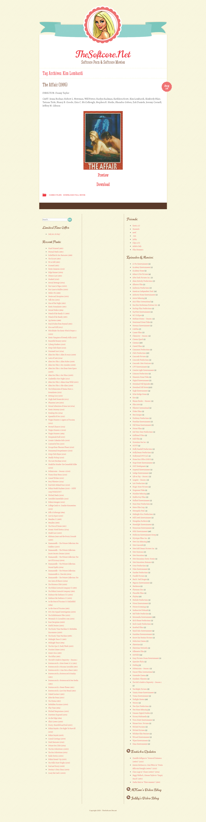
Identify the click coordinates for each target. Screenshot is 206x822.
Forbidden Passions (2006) (58, 704)
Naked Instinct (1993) (56, 694)
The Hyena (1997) (54, 701)
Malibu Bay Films (139, 497)
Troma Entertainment (141, 696)
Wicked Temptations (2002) (58, 711)
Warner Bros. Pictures (141, 723)
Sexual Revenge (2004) (56, 282)
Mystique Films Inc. (140, 538)
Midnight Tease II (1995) (57, 639)
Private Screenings (139, 606)
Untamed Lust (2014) (56, 351)
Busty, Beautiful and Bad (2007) (60, 725)
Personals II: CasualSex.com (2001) (61, 618)
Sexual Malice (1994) (55, 310)
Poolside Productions (140, 600)
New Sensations (138, 555)
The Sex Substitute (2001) (57, 752)
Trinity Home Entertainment (143, 692)
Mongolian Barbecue (140, 521)
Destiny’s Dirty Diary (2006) (58, 769)
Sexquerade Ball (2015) (56, 437)
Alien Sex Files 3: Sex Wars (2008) (60, 375)
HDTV (135, 445)
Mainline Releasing (139, 493)
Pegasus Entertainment (141, 582)
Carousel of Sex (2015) (56, 444)
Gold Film (136, 438)
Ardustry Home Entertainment (144, 294)
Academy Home (138, 270)
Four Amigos (137, 414)
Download (103, 184)
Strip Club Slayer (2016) (57, 348)
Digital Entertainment (141, 380)
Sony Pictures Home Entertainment (146, 658)
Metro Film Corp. (139, 507)
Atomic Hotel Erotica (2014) (58, 529)
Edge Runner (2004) (55, 272)
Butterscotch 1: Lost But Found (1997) (62, 690)
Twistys (135, 702)
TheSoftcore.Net (103, 54)
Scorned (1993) (53, 265)
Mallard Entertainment (141, 500)
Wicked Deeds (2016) (56, 495)
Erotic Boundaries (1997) (57, 306)
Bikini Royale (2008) (56, 735)
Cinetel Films (137, 346)
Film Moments (138, 249)
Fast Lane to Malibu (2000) (58, 289)
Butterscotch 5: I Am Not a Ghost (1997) (63, 670)
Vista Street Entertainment (142, 720)
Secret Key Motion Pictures (142, 637)
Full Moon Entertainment (142, 425)
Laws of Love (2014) (55, 358)
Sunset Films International (142, 672)
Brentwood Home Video (141, 322)
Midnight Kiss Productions (143, 514)
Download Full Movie (74, 195)
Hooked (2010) (53, 279)
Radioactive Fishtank (140, 610)
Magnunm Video (139, 490)
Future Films (137, 428)
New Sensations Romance (142, 562)
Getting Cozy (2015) (55, 396)
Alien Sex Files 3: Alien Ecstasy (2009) (62, 354)
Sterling (136, 665)
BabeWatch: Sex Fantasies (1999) (60, 255)
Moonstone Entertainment (142, 528)
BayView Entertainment (141, 312)
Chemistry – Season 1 (140, 336)
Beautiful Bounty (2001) (57, 341)
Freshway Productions (141, 418)
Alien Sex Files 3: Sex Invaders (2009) (62, 365)
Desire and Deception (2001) (58, 296)
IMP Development (139, 466)
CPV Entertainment (140, 366)
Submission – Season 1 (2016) (59, 471)
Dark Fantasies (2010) (56, 742)
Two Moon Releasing (140, 709)
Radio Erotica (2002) (55, 756)
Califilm (136, 329)
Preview (103, 175)
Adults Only (137, 246)
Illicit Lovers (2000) (55, 721)
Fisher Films (137, 411)
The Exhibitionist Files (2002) (59, 615)
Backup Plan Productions (142, 308)
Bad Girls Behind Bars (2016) (59, 485)
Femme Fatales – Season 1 (142, 401)
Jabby (135, 239)
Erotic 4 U (136, 225)
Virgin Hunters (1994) (56, 433)
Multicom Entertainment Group (144, 534)
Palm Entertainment (140, 569)
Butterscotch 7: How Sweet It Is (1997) (62, 663)
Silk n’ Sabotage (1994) (56, 512)
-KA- (134, 236)
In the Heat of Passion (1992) (59, 608)
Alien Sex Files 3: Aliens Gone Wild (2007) (63, 382)
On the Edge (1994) (55, 718)
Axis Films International (142, 301)
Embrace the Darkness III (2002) (60, 594)
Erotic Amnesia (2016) (56, 269)
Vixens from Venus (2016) (57, 474)
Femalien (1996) (54, 522)
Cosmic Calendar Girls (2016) (59, 440)
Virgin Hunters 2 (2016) (57, 430)
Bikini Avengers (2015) (56, 502)
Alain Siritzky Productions (142, 281)
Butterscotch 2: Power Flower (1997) (61, 687)
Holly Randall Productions (142, 449)
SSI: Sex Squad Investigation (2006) (62, 612)
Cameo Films (55, 195)
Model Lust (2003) (55, 533)
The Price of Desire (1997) (57, 526)
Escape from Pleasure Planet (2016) (61, 447)
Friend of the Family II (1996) (59, 313)
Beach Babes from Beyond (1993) (60, 323)
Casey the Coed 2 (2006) (57, 773)
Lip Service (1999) (54, 320)
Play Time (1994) (54, 708)
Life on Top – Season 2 (141, 476)
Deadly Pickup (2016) (56, 457)
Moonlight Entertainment (142, 524)
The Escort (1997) (54, 258)
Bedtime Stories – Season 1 (142, 318)
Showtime (136, 644)
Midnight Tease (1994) (56, 642)
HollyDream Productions (142, 452)
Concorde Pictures (139, 356)
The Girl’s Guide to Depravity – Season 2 (62, 660)
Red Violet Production (141, 613)
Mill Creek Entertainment (142, 517)
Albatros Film (138, 284)
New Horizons (138, 552)
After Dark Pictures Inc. (141, 277)
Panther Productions (140, 572)
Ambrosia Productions (141, 288)
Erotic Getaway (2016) (56, 409)
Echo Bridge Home (140, 394)
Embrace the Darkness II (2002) (60, 598)
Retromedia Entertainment (142, 617)
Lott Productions (139, 483)
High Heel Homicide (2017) (58, 399)
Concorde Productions (141, 360)
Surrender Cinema (139, 675)
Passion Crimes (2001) (56, 649)
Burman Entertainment (141, 325)
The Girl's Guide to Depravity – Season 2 (147, 682)
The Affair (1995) (55, 85)
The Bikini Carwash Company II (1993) (62, 588)
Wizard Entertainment (141, 737)
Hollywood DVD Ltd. (140, 456)
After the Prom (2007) (56, 697)
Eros (134, 397)
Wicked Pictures (139, 730)
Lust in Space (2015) (55, 516)
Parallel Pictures (139, 576)
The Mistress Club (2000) (57, 584)
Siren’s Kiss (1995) (55, 653)
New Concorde (138, 545)
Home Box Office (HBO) (142, 459)
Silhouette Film (138, 651)
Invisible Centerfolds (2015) (58, 498)
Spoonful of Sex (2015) (56, 416)
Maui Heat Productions (141, 504)
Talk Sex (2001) (54, 299)
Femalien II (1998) (55, 519)
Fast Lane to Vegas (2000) (57, 286)
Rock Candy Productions (142, 624)
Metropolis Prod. (139, 510)
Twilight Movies (138, 699)
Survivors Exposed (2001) (57, 714)
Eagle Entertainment (140, 390)
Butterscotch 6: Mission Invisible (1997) (63, 666)
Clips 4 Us (136, 243)
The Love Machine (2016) (57, 461)
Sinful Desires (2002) (56, 625)
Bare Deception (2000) (56, 622)
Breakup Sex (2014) (55, 413)
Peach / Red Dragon (140, 579)
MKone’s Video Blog (146, 789)
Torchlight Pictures (140, 689)
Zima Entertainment (140, 744)
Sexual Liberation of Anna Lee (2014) (61, 406)
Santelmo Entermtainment (142, 634)
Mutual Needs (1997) (55, 251)
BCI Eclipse (137, 315)
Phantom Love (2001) (56, 402)
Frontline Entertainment (141, 421)
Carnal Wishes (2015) (56, 478)
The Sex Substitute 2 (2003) (58, 749)
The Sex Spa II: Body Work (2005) (60, 646)
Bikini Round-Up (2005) (57, 759)
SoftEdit (136, 654)
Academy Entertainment (141, 267)
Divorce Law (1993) (55, 275)
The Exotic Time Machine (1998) (60, 636)
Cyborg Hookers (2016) (56, 344)
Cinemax (136, 342)
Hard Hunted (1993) (55, 248)
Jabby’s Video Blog (145, 798)
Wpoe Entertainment (140, 740)
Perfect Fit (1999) (54, 293)
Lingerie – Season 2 (140, 480)
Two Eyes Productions (141, 706)
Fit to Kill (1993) (54, 262)
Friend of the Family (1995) (57, 317)
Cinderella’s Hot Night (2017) (59, 378)
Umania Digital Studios (141, 713)
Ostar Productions (139, 565)
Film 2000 (136, 404)
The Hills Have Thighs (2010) (59, 762)
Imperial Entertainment (141, 469)
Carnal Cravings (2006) (57, 738)
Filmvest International (141, 408)
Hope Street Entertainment (142, 462)
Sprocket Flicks (138, 661)
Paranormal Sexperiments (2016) (60, 450)
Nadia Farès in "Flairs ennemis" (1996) (146, 782)
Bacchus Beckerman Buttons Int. (145, 305)
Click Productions (139, 353)
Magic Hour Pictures (140, 486)
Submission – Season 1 (141, 668)
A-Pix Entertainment (140, 264)
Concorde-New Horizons (142, 363)
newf (134, 232)
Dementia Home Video (141, 377)
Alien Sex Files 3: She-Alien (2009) (60, 385)
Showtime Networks (140, 648)
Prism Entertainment (140, 603)
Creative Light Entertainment (143, 370)
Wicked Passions (139, 726)
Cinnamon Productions (141, 349)
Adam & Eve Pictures (140, 274)
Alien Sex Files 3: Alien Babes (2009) (61, 361)
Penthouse (136, 586)
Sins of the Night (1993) (57, 303)
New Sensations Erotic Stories (144, 558)
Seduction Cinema (139, 641)
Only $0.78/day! (54, 234)
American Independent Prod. (143, 291)
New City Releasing (140, 541)
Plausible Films (138, 593)
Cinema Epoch (138, 339)
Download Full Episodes (141, 384)
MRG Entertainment (140, 531)
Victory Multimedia (140, 716)
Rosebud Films (138, 627)
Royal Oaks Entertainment (142, 630)
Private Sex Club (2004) (57, 745)
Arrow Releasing (138, 298)
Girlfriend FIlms (139, 435)
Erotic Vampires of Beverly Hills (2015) (62, 337)
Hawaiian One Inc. (139, 442)
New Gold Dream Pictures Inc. (144, 548)
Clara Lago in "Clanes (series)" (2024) (146, 772)
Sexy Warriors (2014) (56, 481)
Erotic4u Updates (143, 751)
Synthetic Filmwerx (140, 678)
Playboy (135, 596)
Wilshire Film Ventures (141, 733)
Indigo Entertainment (141, 473)
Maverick (136, 229)
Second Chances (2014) (56, 426)
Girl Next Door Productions (143, 432)
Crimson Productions (140, 373)
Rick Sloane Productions (142, 620)
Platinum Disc (138, 589)
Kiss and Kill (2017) (55, 327)
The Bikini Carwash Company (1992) (61, 591)
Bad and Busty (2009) (56, 766)
